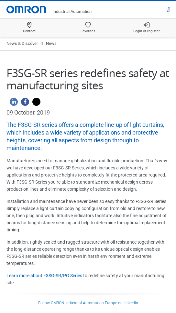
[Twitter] (34, 103)
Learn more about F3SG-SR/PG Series (44, 275)
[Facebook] (23, 103)
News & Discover (22, 43)
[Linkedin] (12, 103)
